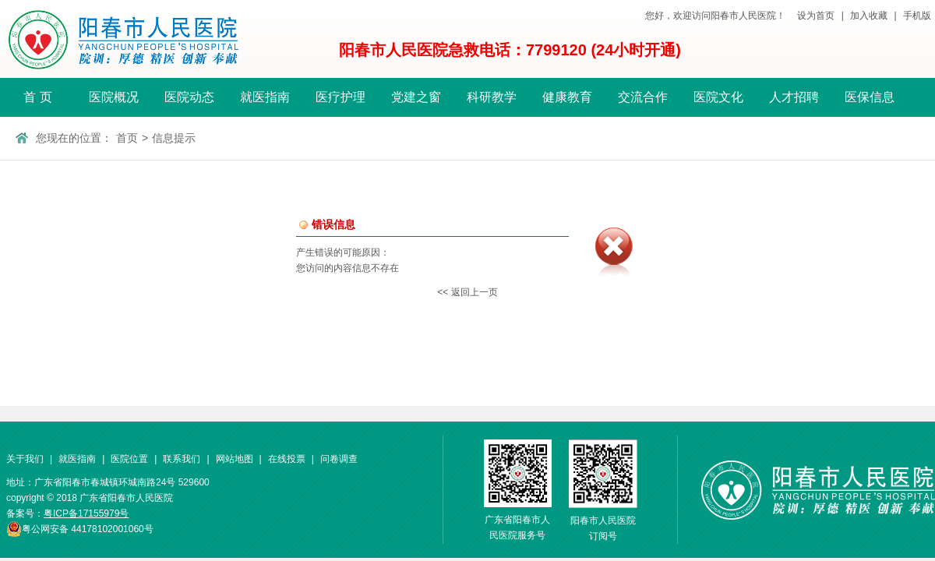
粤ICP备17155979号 (86, 513)
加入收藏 (868, 15)
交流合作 (643, 97)
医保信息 (869, 97)
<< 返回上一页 (467, 292)
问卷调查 (339, 458)
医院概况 (114, 97)
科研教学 (492, 97)
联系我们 (181, 458)
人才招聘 (794, 97)
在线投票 (286, 458)
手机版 (917, 15)
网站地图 (234, 458)
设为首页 (815, 15)
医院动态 (189, 97)
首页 (127, 138)
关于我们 (25, 458)
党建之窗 (416, 97)
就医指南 (265, 97)
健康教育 (567, 97)
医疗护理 (340, 97)
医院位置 (129, 458)
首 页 (37, 97)
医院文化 (718, 97)
